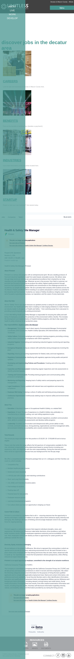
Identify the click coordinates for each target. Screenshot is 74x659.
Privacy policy (32, 632)
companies (11, 217)
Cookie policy (40, 632)
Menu (62, 8)
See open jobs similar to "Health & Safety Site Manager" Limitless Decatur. (31, 245)
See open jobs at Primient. (17, 243)
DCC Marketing (16, 656)
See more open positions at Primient (19, 611)
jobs (3, 217)
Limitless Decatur (12, 654)
